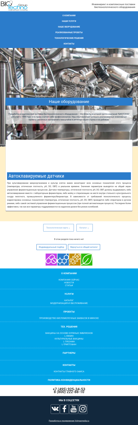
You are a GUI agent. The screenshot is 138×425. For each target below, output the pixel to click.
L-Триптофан (69, 344)
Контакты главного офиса (69, 371)
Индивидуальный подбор (51, 247)
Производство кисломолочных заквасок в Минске (69, 318)
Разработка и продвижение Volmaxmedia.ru (69, 421)
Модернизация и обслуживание (69, 303)
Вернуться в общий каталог (84, 247)
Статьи (69, 285)
